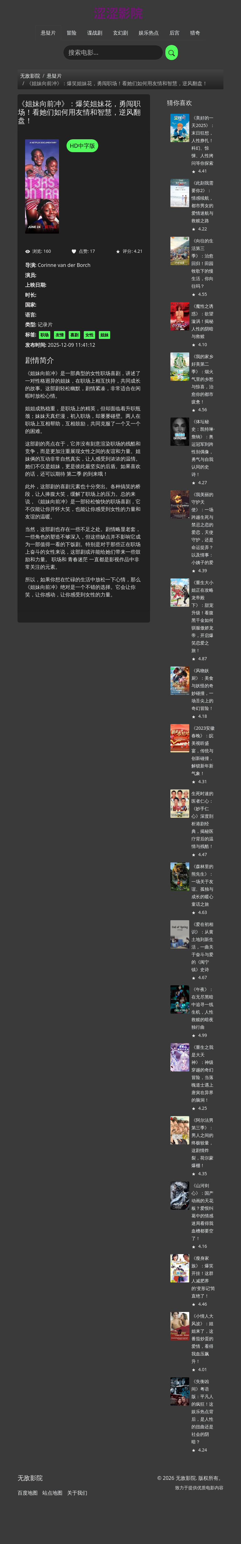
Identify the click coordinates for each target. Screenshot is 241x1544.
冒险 (72, 32)
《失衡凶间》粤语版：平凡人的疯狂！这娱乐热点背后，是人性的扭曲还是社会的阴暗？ (202, 1411)
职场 (44, 335)
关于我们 (77, 1492)
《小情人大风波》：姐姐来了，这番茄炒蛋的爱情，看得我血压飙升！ (202, 1338)
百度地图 (28, 1492)
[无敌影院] (120, 12)
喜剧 (74, 335)
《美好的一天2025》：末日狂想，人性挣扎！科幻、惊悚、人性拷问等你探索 (203, 140)
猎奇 (195, 32)
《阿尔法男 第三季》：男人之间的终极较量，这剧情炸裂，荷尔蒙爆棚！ (202, 1142)
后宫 (174, 32)
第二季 (74, 473)
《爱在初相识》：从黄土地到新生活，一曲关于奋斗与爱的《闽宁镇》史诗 (202, 946)
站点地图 (52, 1492)
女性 (89, 335)
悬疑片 (48, 32)
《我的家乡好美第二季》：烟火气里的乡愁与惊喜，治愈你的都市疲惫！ (202, 379)
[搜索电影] (113, 52)
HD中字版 (82, 145)
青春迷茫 (78, 559)
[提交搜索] (171, 52)
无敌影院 (30, 75)
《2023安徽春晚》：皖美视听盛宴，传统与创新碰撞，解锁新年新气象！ (203, 750)
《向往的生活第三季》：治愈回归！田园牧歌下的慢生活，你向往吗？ (202, 263)
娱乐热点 (149, 32)
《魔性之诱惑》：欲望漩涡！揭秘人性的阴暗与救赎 (202, 321)
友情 (60, 335)
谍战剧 (94, 32)
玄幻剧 (120, 32)
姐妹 (104, 335)
